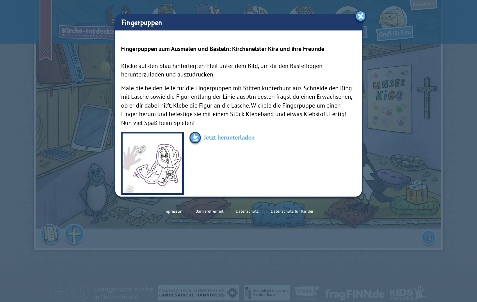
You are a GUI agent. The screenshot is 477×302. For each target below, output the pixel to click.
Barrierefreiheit (210, 211)
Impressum (173, 211)
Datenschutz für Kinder (292, 211)
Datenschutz (247, 211)
